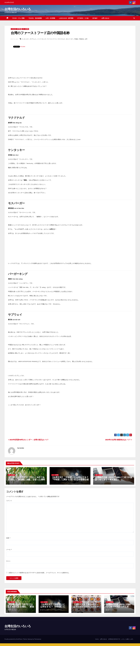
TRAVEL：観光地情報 (35, 18)
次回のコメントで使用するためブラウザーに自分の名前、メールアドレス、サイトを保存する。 (39, 573)
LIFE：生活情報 (50, 18)
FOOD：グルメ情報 (18, 18)
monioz (21, 448)
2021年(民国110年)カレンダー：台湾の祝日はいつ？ (28, 440)
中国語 (76, 39)
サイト (8, 561)
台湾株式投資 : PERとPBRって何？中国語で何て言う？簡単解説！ (113, 478)
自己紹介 (95, 18)
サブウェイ (33, 39)
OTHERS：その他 (82, 18)
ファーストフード (52, 39)
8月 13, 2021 (45, 610)
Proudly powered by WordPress (13, 639)
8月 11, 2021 (78, 610)
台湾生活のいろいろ (17, 9)
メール (9, 549)
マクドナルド (61, 39)
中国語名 (81, 39)
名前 (8, 538)
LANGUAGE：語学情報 (66, 18)
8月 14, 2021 (12, 610)
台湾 (86, 39)
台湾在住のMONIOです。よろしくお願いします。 (121, 639)
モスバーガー (69, 39)
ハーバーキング (41, 39)
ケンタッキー (25, 39)
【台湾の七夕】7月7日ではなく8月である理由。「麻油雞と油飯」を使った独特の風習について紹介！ (26, 479)
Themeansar (37, 639)
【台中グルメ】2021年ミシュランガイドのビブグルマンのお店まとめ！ (86, 606)
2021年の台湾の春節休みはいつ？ (118, 440)
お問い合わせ (105, 18)
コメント (9, 500)
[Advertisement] (70, 63)
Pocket (22, 46)
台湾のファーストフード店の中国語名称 (40, 33)
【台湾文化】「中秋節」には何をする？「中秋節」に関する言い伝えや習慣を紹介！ (70, 479)
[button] (134, 18)
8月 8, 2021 (111, 610)
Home (97, 639)
